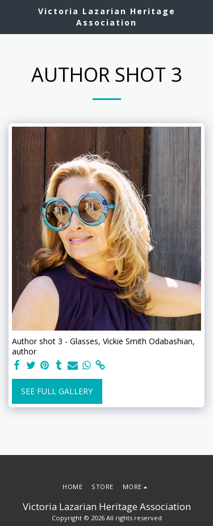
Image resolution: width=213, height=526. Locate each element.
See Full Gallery (57, 391)
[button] (12, 16)
